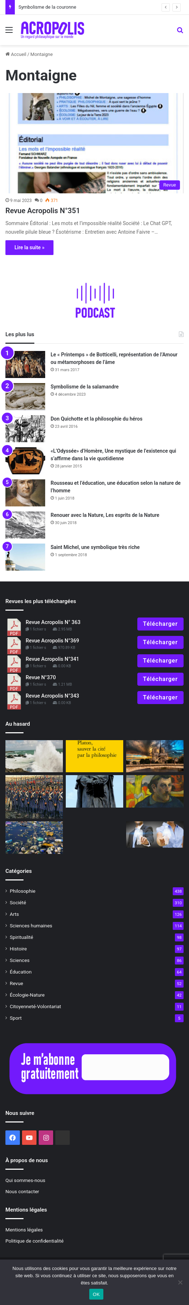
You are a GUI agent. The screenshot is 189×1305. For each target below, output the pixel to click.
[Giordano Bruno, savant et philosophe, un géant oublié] (94, 791)
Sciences (20, 960)
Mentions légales (24, 1229)
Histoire (18, 949)
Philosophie (22, 891)
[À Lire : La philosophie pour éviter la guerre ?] (94, 756)
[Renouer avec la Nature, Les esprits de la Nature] (25, 525)
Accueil (15, 54)
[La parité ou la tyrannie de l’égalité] (155, 834)
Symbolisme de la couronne (47, 7)
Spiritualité (21, 937)
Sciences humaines (31, 925)
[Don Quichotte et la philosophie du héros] (25, 428)
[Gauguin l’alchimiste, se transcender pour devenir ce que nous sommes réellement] (155, 791)
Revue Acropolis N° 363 (53, 622)
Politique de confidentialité (34, 1241)
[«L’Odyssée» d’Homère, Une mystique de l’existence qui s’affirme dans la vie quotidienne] (25, 460)
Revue (16, 983)
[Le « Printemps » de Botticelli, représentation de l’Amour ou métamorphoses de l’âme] (25, 364)
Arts (14, 914)
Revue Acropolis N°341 (52, 659)
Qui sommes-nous (25, 1180)
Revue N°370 (41, 678)
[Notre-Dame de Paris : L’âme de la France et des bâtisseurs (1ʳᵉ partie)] (155, 756)
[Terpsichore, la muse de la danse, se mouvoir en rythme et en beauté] (34, 756)
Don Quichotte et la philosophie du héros (96, 419)
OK (96, 1294)
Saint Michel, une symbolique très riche (95, 547)
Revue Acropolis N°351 (42, 210)
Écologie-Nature (27, 995)
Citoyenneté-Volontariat (35, 1006)
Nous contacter (22, 1191)
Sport (16, 1018)
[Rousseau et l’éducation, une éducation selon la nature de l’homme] (25, 492)
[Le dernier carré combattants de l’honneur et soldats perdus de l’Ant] (34, 796)
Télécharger (160, 623)
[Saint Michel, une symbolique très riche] (25, 557)
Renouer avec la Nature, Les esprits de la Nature (105, 515)
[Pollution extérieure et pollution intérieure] (34, 837)
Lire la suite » (29, 247)
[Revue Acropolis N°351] (94, 143)
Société (18, 902)
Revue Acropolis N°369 (52, 641)
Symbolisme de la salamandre (85, 387)
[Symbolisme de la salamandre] (25, 396)
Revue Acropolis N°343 (52, 696)
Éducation (21, 972)
